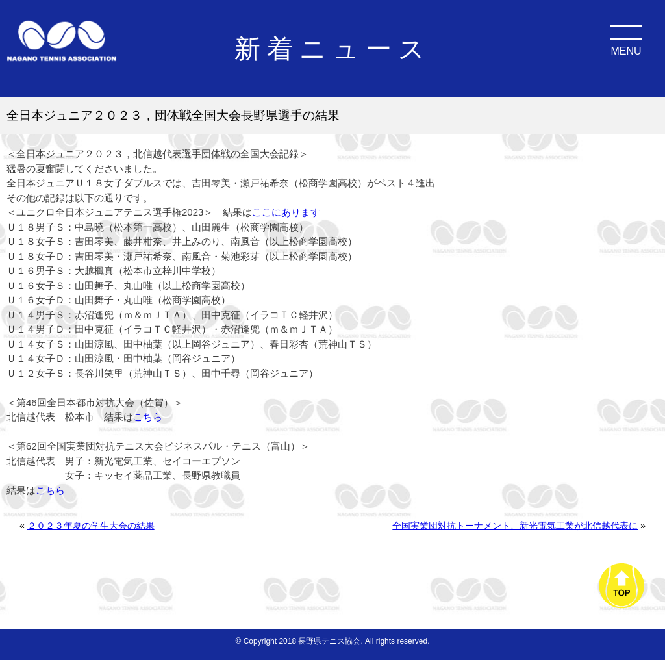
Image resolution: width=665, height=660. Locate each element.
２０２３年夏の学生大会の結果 (91, 525)
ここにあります (286, 212)
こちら (147, 416)
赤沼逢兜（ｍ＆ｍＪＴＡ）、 (138, 314)
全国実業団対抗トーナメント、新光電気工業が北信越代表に (515, 525)
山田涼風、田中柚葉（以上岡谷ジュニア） (167, 343)
